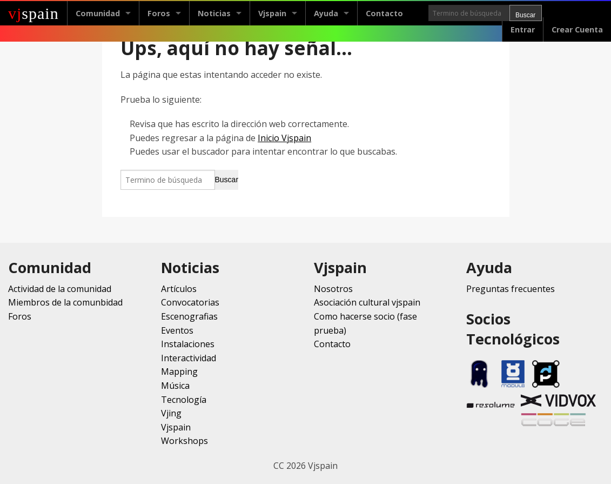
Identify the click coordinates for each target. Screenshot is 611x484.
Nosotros (333, 289)
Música (175, 386)
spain (33, 13)
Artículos (179, 289)
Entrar (523, 29)
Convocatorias (190, 302)
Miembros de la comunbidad (65, 302)
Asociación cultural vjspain (367, 302)
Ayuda (326, 13)
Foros (158, 13)
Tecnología (183, 400)
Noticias (214, 13)
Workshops (184, 441)
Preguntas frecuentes (510, 289)
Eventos (177, 330)
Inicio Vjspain (284, 138)
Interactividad (188, 358)
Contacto (384, 13)
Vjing (171, 413)
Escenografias (189, 316)
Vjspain (272, 13)
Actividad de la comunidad (59, 289)
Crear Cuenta (577, 29)
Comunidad (98, 13)
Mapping (179, 371)
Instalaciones (187, 344)
